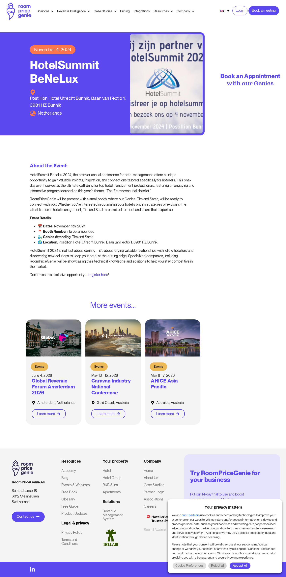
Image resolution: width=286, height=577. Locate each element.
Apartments (112, 492)
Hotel (107, 471)
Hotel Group (112, 478)
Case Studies (154, 485)
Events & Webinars (75, 485)
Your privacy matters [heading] (223, 507)
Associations (153, 499)
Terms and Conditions (69, 542)
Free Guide (69, 506)
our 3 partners (191, 515)
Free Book (69, 492)
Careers (150, 506)
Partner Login (154, 492)
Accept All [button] (240, 565)
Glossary (68, 499)
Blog (64, 478)
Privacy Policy (71, 532)
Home (148, 471)
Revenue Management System (113, 515)
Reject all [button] (217, 565)
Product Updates (74, 513)
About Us (151, 478)
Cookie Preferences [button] (189, 565)
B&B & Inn (110, 485)
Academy (68, 471)
